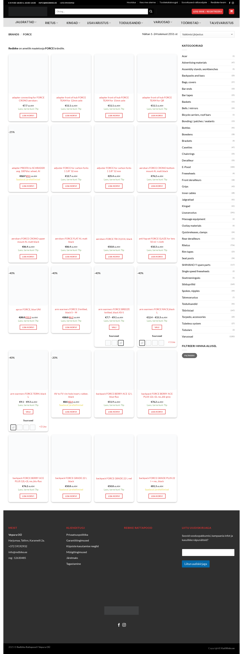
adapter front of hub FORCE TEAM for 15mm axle (114, 99)
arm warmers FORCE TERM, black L (28, 395)
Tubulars (187, 329)
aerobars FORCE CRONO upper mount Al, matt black (28, 240)
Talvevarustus (219, 23)
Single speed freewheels (195, 271)
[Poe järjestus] (207, 34)
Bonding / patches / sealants (198, 121)
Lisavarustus (98, 23)
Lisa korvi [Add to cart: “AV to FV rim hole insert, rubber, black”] (71, 412)
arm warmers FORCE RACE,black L (156, 311)
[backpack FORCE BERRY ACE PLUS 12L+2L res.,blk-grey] (157, 370)
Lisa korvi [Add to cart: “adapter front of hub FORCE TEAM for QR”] (157, 115)
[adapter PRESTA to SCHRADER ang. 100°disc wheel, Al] (28, 144)
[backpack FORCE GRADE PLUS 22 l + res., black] (157, 454)
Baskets (186, 101)
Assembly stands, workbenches (200, 69)
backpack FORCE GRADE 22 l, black (71, 480)
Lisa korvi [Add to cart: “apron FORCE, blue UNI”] (28, 327)
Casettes (187, 147)
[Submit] (151, 11)
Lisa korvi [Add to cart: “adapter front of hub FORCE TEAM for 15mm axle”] (114, 115)
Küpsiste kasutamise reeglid (82, 546)
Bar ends (187, 88)
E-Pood (186, 166)
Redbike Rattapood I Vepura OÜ (33, 647)
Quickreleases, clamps (194, 232)
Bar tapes (187, 95)
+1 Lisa (171, 342)
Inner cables (189, 193)
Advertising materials (194, 62)
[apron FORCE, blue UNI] (28, 286)
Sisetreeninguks (191, 277)
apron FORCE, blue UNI (28, 309)
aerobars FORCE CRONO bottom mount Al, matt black (156, 169)
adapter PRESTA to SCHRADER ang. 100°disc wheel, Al (28, 169)
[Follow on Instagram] (233, 3)
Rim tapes (187, 251)
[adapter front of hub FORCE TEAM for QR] (157, 74)
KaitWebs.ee (228, 648)
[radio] (108, 342)
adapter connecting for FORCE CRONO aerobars (28, 99)
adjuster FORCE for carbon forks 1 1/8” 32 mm (71, 169)
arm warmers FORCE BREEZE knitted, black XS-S (114, 311)
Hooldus (131, 2)
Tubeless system (191, 323)
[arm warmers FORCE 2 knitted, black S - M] (71, 286)
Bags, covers (189, 82)
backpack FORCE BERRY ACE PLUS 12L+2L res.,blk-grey (157, 395)
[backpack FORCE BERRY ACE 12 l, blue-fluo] (114, 370)
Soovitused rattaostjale (194, 2)
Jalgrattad (22, 22)
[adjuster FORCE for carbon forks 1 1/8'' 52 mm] (114, 144)
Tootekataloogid (169, 2)
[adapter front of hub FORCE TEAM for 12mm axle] (71, 74)
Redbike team (218, 2)
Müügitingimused (76, 552)
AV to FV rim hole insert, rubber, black (71, 395)
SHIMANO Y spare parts (196, 264)
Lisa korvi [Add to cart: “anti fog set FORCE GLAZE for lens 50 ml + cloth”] (157, 257)
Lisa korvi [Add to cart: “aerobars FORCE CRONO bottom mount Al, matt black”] (157, 186)
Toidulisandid (129, 23)
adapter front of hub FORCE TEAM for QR (157, 99)
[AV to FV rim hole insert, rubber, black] (71, 370)
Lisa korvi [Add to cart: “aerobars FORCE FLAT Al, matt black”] (71, 257)
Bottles (186, 127)
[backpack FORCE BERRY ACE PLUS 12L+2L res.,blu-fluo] (28, 454)
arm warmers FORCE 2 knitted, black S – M (71, 311)
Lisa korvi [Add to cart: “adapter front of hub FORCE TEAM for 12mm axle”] (71, 115)
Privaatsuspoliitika (77, 534)
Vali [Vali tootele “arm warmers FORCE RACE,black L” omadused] (157, 327)
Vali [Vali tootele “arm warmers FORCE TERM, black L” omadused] (28, 412)
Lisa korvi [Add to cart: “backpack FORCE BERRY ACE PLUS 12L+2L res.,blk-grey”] (157, 412)
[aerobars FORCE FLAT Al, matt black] (71, 215)
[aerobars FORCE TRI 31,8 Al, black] (114, 215)
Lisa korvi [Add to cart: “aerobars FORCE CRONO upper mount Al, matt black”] (28, 257)
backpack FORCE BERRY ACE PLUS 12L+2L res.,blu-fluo (28, 480)
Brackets (187, 140)
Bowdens (187, 134)
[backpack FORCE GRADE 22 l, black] (71, 454)
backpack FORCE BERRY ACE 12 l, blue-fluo (114, 395)
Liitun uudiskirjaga (195, 564)
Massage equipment (193, 219)
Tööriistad (189, 23)
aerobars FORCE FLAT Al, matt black (71, 240)
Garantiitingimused (77, 540)
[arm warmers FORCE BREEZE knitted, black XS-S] (114, 286)
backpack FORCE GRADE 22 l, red (114, 478)
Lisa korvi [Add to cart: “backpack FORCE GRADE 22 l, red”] (114, 496)
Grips (185, 186)
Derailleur (188, 160)
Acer (184, 56)
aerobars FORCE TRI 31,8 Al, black (114, 238)
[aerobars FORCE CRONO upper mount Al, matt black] (28, 215)
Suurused (114, 335)
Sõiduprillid (188, 284)
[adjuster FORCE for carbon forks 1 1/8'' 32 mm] (71, 144)
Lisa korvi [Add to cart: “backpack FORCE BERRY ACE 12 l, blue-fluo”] (114, 412)
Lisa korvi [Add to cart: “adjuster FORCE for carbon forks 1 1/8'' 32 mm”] (71, 186)
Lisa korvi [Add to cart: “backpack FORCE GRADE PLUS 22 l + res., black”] (157, 496)
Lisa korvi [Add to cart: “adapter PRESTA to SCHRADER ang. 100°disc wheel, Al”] (28, 186)
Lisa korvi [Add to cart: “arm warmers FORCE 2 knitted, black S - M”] (71, 327)
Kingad (71, 23)
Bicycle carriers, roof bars (196, 114)
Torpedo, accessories (194, 316)
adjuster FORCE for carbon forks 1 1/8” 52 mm (114, 169)
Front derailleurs (191, 179)
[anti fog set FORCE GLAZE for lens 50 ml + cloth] (157, 215)
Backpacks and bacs (193, 75)
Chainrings (188, 153)
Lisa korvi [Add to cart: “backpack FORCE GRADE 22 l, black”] (71, 496)
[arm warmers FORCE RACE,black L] (157, 286)
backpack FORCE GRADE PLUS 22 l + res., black (157, 480)
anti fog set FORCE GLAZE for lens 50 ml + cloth (157, 240)
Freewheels (188, 173)
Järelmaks (72, 557)
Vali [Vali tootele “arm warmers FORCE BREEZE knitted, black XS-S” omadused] (114, 327)
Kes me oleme (148, 2)
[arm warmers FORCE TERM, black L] (28, 370)
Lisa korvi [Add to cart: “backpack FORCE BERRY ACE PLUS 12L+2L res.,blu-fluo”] (28, 496)
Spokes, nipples (191, 290)
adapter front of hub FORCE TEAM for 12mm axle (71, 99)
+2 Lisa (42, 426)
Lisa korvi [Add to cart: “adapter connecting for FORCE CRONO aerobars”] (28, 115)
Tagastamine (73, 563)
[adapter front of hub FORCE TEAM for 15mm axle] (114, 74)
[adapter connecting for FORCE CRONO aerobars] (28, 74)
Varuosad (160, 22)
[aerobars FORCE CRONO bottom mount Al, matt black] (157, 144)
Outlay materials (191, 225)
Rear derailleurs (191, 238)
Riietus (49, 23)
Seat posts (188, 258)
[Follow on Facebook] (230, 3)
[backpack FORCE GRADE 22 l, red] (114, 454)
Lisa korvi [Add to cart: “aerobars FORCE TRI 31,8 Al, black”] (114, 257)
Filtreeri (189, 355)
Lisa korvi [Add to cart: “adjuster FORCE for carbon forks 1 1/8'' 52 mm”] (114, 186)
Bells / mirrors (190, 108)
